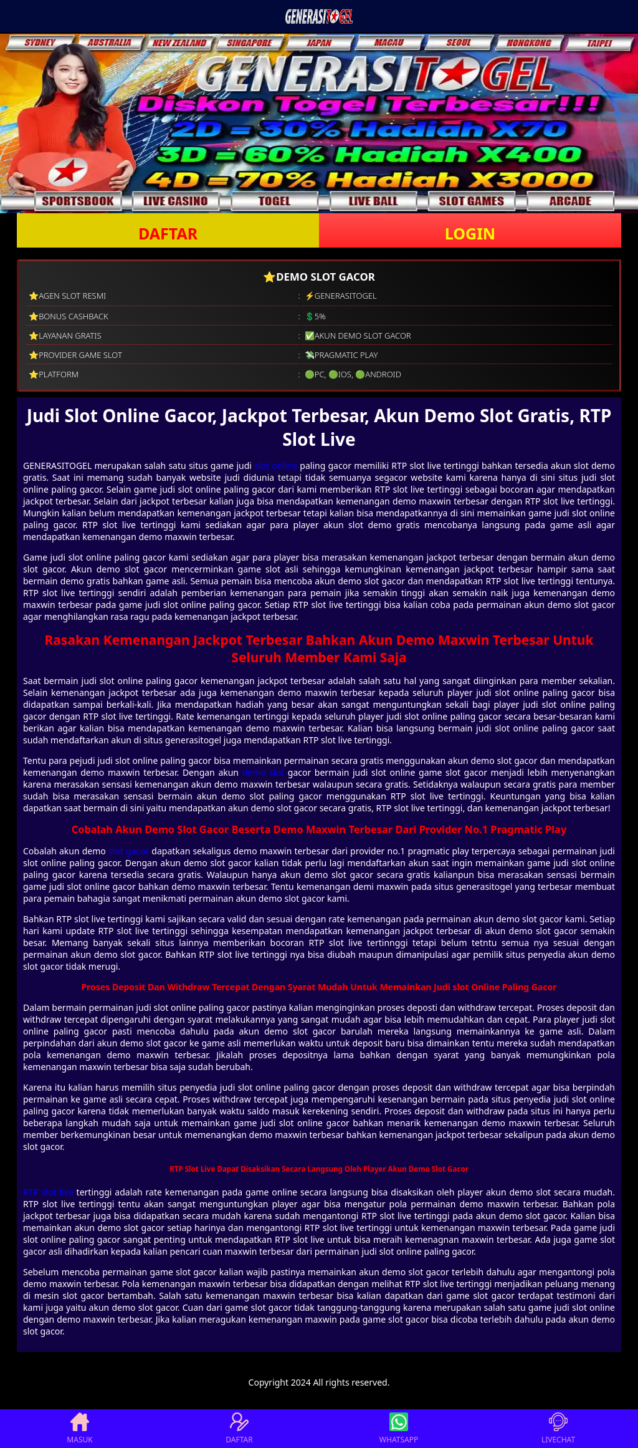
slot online (275, 465)
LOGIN (470, 233)
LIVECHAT (558, 1428)
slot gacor (128, 851)
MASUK (79, 1428)
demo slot (263, 772)
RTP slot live (48, 1192)
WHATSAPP (398, 1428)
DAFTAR (168, 233)
